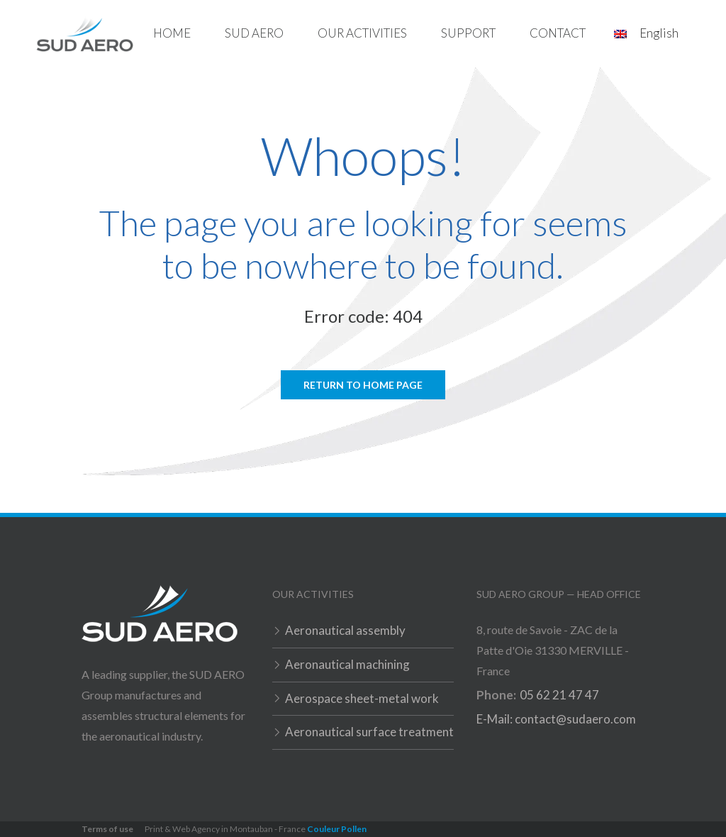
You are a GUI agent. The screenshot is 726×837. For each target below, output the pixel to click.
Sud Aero (254, 33)
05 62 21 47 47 (559, 694)
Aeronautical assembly (345, 630)
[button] (254, 33)
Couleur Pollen (337, 829)
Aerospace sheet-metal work (362, 698)
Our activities (362, 33)
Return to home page (363, 385)
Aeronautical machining (347, 664)
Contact (558, 33)
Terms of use (107, 829)
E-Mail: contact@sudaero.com (556, 718)
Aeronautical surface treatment (369, 731)
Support (468, 33)
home (172, 33)
